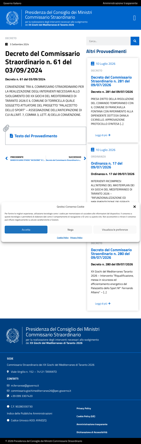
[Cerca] (135, 41)
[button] (134, 206)
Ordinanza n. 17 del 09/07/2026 (106, 165)
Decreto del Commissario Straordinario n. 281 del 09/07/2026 (111, 81)
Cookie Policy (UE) (86, 416)
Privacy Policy (76, 237)
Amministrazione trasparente (92, 424)
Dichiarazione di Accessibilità (92, 432)
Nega (70, 229)
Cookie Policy (63, 237)
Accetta (26, 229)
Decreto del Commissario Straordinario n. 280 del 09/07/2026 (111, 253)
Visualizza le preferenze (115, 229)
